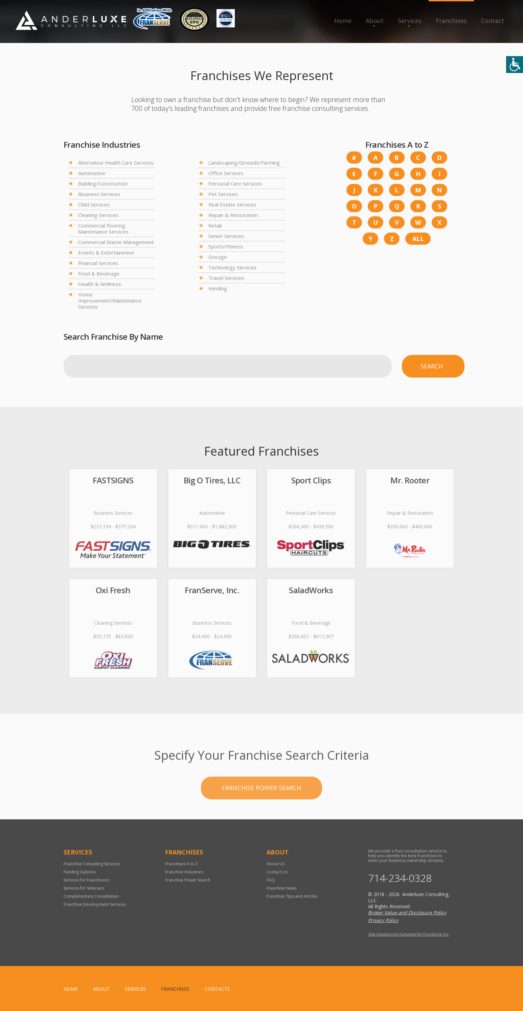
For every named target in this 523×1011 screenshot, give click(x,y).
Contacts (217, 989)
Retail (215, 225)
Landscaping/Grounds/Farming (244, 163)
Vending (217, 288)
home (71, 989)
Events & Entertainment (106, 252)
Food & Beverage (98, 273)
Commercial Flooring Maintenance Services (103, 228)
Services (410, 21)
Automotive (91, 173)
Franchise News (281, 888)
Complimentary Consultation (91, 896)
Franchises (451, 21)
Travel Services (226, 277)
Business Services (99, 194)
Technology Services (232, 267)
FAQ (271, 880)
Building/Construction (103, 183)
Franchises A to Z (181, 864)
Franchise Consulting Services (92, 864)
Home (342, 21)
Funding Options (79, 872)
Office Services (226, 173)
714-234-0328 (400, 878)
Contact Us (277, 872)
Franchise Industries (184, 872)
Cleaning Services (98, 215)
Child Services (94, 204)
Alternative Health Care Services (116, 163)
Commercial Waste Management (116, 242)
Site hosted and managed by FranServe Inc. (408, 934)
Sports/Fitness (225, 246)
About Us (276, 864)
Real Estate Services (232, 204)
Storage (217, 257)
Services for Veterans (84, 888)
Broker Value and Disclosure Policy (407, 912)
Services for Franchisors (86, 880)
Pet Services (223, 194)
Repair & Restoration (233, 215)
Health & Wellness (99, 284)
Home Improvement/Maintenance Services (110, 300)
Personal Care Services (235, 183)
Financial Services (98, 263)
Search (431, 366)
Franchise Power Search (187, 880)
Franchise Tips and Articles (292, 896)
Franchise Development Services (95, 904)
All (418, 239)
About (375, 21)
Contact (492, 21)
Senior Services (226, 236)
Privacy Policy (383, 920)
